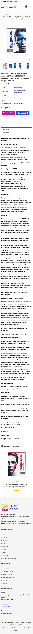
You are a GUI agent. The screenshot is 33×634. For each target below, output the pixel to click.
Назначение (18, 87)
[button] (29, 7)
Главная (10, 14)
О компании (6, 568)
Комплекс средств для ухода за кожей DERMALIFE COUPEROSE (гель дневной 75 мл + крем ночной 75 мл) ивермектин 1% (16, 486)
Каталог (17, 14)
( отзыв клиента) (12, 83)
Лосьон (5, 537)
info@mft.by (5, 431)
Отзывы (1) (6, 133)
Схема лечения (7, 574)
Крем (4, 549)
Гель (4, 543)
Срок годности (6, 103)
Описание (5, 91)
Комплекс (23, 14)
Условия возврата (8, 577)
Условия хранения (20, 98)
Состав (4, 87)
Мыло (4, 534)
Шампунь (5, 555)
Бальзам (5, 540)
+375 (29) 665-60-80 (12, 1)
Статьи (5, 580)
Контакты (5, 583)
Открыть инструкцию (10, 439)
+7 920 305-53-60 (6, 606)
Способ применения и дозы (6, 98)
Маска (4, 552)
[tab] (16, 129)
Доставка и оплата (8, 571)
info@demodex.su (6, 613)
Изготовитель (18, 103)
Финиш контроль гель (9, 558)
